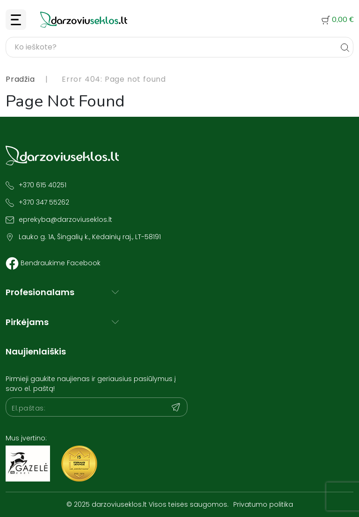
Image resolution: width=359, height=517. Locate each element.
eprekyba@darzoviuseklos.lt (65, 219)
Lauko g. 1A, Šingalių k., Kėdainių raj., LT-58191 (90, 236)
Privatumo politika (263, 504)
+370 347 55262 (44, 202)
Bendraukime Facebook (61, 263)
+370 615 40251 (42, 185)
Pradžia (20, 79)
